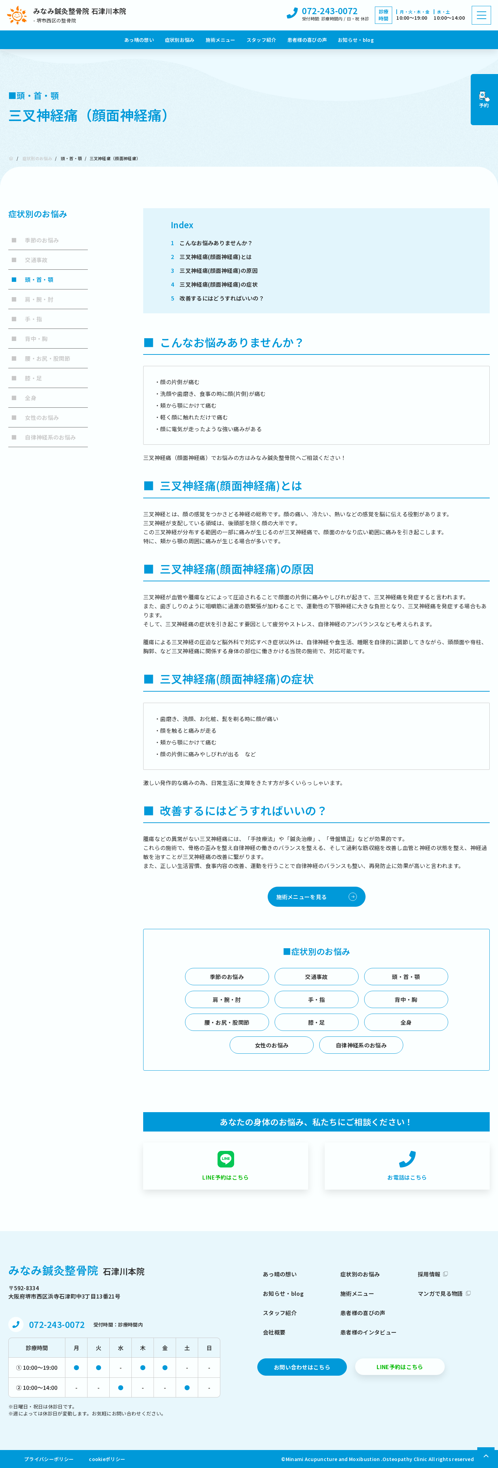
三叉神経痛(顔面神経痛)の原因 (214, 270)
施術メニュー (221, 39)
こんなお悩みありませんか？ (212, 243)
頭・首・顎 (71, 158)
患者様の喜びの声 (307, 39)
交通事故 (29, 260)
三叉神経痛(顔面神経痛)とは (211, 256)
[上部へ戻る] (487, 1456)
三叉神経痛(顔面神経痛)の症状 (214, 284)
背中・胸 (29, 338)
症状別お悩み (180, 39)
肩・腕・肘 (32, 299)
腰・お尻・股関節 (40, 358)
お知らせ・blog (356, 39)
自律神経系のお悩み (43, 437)
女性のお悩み (35, 417)
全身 (23, 398)
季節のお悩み (35, 240)
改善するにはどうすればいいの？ (217, 298)
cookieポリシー (107, 1459)
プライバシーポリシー (49, 1459)
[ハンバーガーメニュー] (481, 15)
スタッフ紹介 (261, 39)
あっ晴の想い (139, 39)
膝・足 (26, 378)
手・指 (26, 319)
